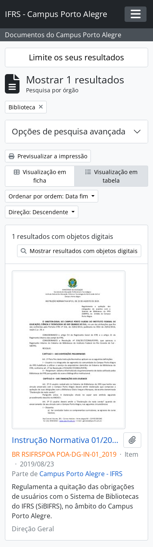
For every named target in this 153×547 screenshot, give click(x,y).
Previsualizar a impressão (48, 156)
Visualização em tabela (111, 176)
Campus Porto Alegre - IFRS (81, 473)
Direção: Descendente (39, 212)
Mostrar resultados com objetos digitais (79, 251)
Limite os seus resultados (76, 57)
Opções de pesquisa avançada (68, 131)
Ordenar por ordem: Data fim (49, 196)
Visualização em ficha (40, 176)
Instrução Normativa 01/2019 (66, 440)
